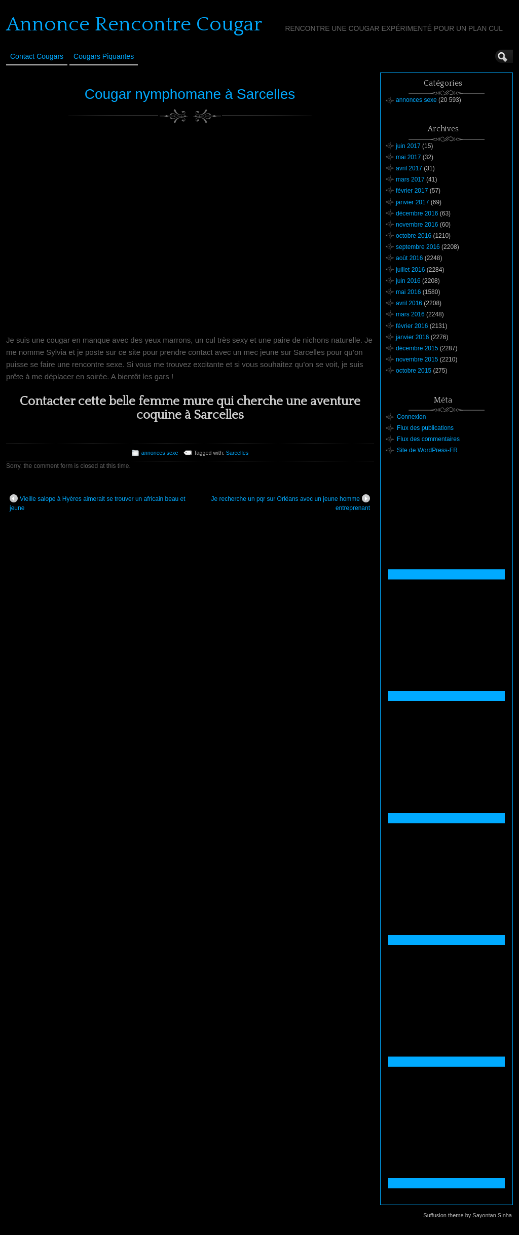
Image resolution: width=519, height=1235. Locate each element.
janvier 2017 (412, 202)
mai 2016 (408, 292)
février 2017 (412, 190)
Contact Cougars (36, 56)
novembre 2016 (417, 224)
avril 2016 (409, 303)
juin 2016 (408, 280)
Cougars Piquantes (103, 56)
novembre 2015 (417, 359)
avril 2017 (409, 168)
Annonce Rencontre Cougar (134, 24)
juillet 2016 (410, 269)
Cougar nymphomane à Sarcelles (190, 94)
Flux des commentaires (428, 439)
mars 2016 (410, 314)
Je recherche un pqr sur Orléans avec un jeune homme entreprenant (290, 503)
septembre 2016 (418, 246)
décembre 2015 (417, 348)
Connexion (411, 416)
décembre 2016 (417, 213)
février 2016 (412, 326)
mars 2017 (410, 179)
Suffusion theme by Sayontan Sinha (467, 1215)
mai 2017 (408, 157)
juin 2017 (408, 146)
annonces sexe (159, 453)
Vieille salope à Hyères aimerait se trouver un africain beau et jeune (98, 503)
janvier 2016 (412, 337)
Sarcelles (237, 453)
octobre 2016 (413, 235)
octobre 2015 (413, 370)
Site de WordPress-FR (427, 450)
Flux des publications (425, 427)
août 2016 (409, 258)
